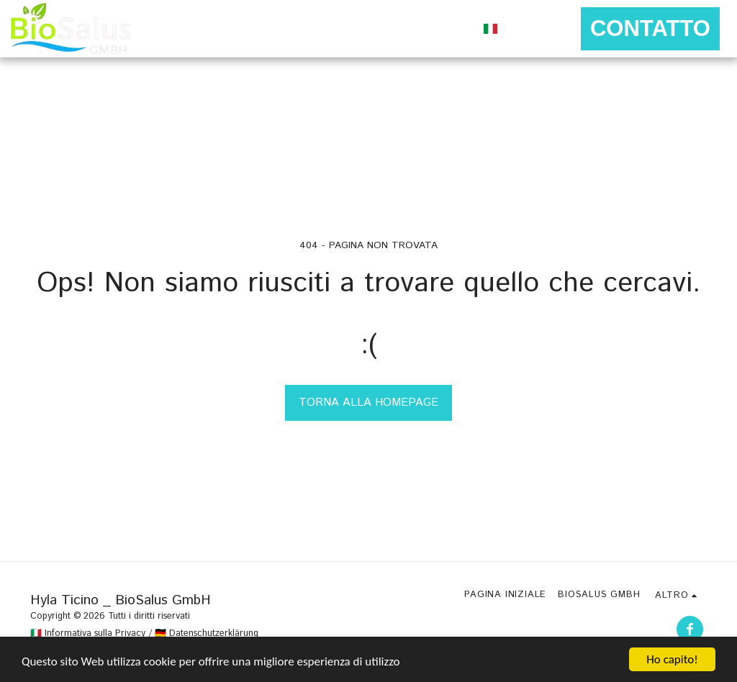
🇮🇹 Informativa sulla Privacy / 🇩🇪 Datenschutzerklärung (144, 633)
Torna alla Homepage (368, 402)
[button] (521, 28)
